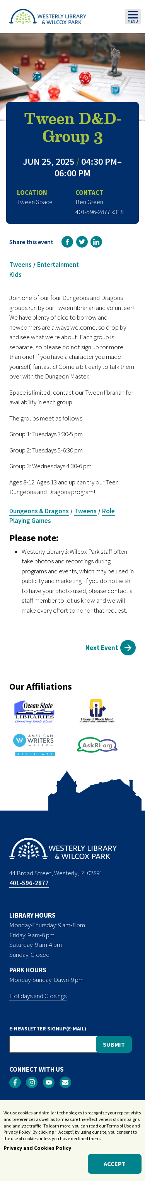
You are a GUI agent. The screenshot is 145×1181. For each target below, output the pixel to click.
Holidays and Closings (38, 996)
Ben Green (89, 202)
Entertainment (58, 264)
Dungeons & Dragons (39, 511)
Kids (15, 274)
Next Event (101, 647)
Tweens (20, 264)
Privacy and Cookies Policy (37, 1149)
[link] (67, 242)
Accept (115, 1165)
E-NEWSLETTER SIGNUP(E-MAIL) (47, 1028)
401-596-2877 (29, 883)
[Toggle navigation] (133, 16)
